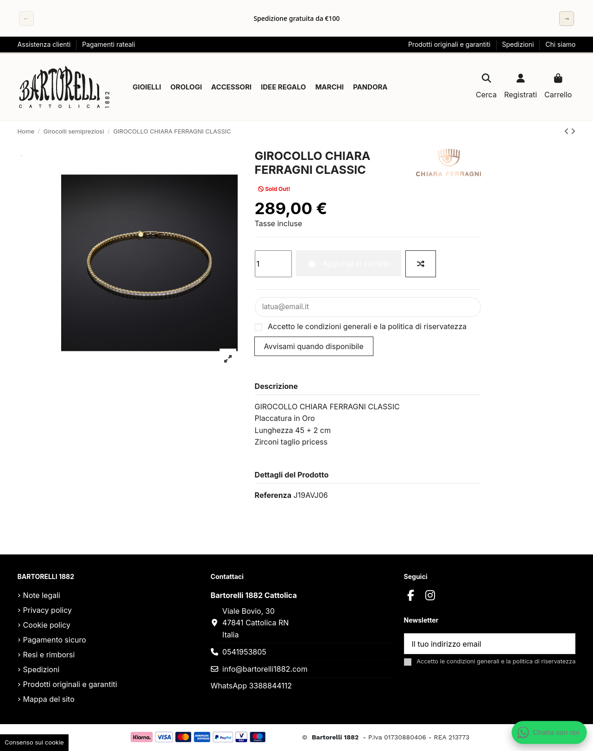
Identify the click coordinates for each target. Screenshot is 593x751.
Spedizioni (519, 44)
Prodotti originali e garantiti (450, 44)
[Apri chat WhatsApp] (549, 732)
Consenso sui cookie (34, 742)
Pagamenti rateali (108, 44)
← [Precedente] (26, 18)
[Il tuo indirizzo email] (479, 645)
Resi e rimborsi (49, 655)
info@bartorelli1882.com (265, 670)
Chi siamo (560, 44)
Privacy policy (47, 611)
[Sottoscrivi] (564, 645)
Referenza (273, 496)
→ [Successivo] (566, 18)
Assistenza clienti (45, 44)
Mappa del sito (49, 700)
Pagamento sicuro (54, 640)
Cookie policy (46, 625)
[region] (296, 18)
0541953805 (244, 652)
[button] (147, 87)
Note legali (41, 596)
